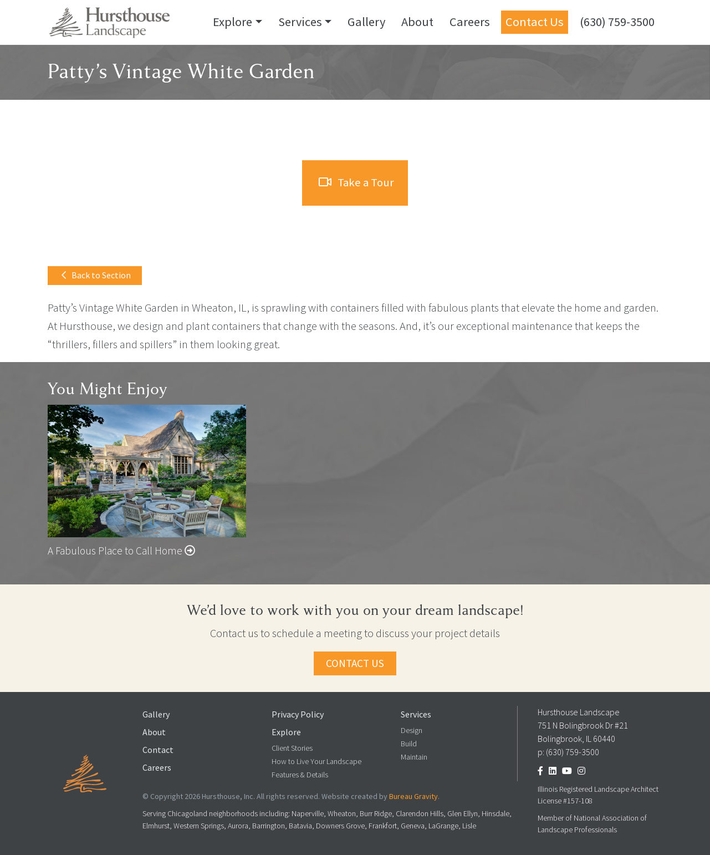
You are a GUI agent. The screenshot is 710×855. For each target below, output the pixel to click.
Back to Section (96, 275)
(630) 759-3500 (617, 21)
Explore (232, 21)
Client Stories (292, 748)
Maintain (414, 757)
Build (409, 744)
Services (300, 21)
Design (411, 730)
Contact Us (534, 21)
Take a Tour (356, 182)
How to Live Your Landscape (316, 761)
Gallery (366, 21)
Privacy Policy (298, 714)
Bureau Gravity (413, 796)
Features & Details (300, 775)
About (417, 21)
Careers (470, 21)
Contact (157, 750)
